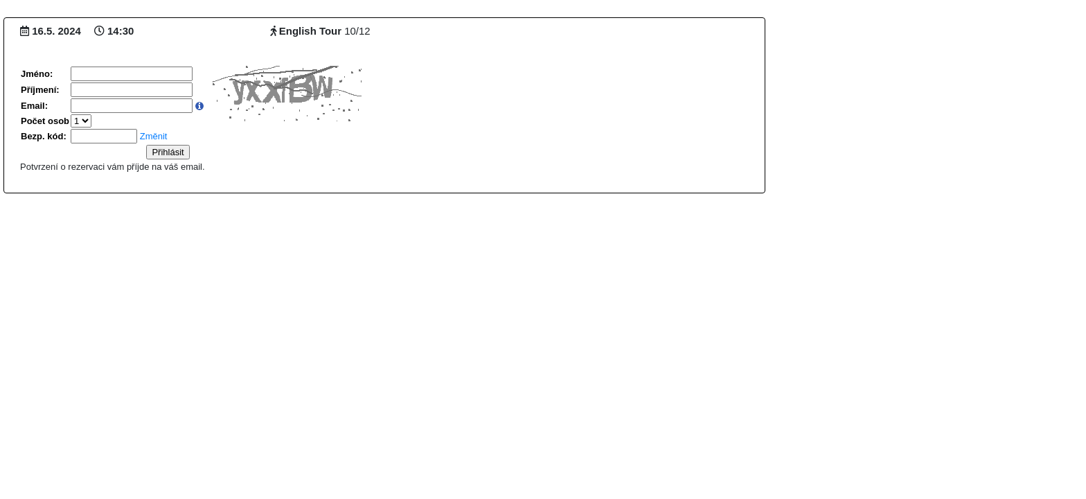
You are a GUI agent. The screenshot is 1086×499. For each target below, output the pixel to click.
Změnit (154, 136)
